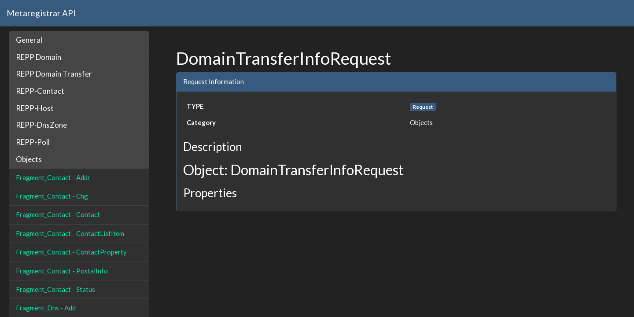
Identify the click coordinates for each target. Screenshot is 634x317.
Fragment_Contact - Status (55, 289)
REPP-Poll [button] (33, 142)
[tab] (79, 40)
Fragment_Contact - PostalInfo (62, 271)
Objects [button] (29, 159)
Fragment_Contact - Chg (52, 196)
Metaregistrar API (41, 13)
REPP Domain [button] (38, 57)
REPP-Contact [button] (40, 91)
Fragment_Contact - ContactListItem (70, 233)
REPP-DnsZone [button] (41, 124)
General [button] (29, 39)
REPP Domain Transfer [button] (54, 73)
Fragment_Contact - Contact (58, 214)
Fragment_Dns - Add (46, 308)
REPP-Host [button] (35, 108)
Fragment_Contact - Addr (53, 177)
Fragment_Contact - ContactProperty (71, 252)
